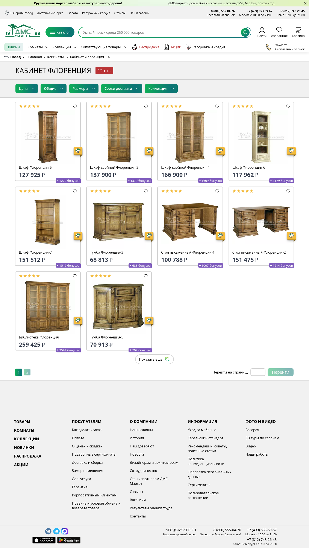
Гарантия (80, 487)
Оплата (73, 13)
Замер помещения (87, 470)
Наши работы (256, 454)
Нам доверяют (142, 446)
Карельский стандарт (205, 438)
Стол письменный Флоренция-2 (259, 252)
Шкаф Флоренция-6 (248, 167)
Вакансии (138, 499)
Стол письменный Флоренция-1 (188, 252)
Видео (250, 446)
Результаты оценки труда (151, 508)
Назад (15, 57)
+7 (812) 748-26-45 (292, 11)
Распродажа (145, 47)
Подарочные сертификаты (94, 454)
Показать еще (154, 359)
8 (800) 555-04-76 (223, 11)
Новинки (13, 47)
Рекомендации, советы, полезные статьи (207, 448)
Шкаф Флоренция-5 (35, 167)
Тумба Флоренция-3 (106, 252)
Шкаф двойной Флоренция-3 (114, 167)
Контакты (138, 516)
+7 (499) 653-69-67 (259, 11)
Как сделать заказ (86, 429)
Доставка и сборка (50, 13)
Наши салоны (139, 13)
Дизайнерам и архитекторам (154, 462)
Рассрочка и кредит (96, 13)
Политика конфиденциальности (206, 461)
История (137, 438)
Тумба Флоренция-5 (106, 337)
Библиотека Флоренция (39, 337)
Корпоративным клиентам (94, 495)
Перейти (280, 372)
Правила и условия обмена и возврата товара (96, 505)
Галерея (252, 429)
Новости (137, 454)
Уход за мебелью (202, 429)
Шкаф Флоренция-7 (35, 252)
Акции (172, 47)
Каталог (60, 32)
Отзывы (119, 13)
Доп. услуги (81, 478)
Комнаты (35, 47)
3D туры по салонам (262, 438)
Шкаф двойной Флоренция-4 (185, 167)
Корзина (298, 32)
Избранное (279, 32)
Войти (262, 32)
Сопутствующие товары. (101, 47)
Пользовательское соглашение (203, 495)
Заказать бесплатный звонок (285, 47)
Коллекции (62, 47)
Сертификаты (199, 484)
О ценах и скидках (87, 446)
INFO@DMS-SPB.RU (180, 530)
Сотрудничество (143, 470)
